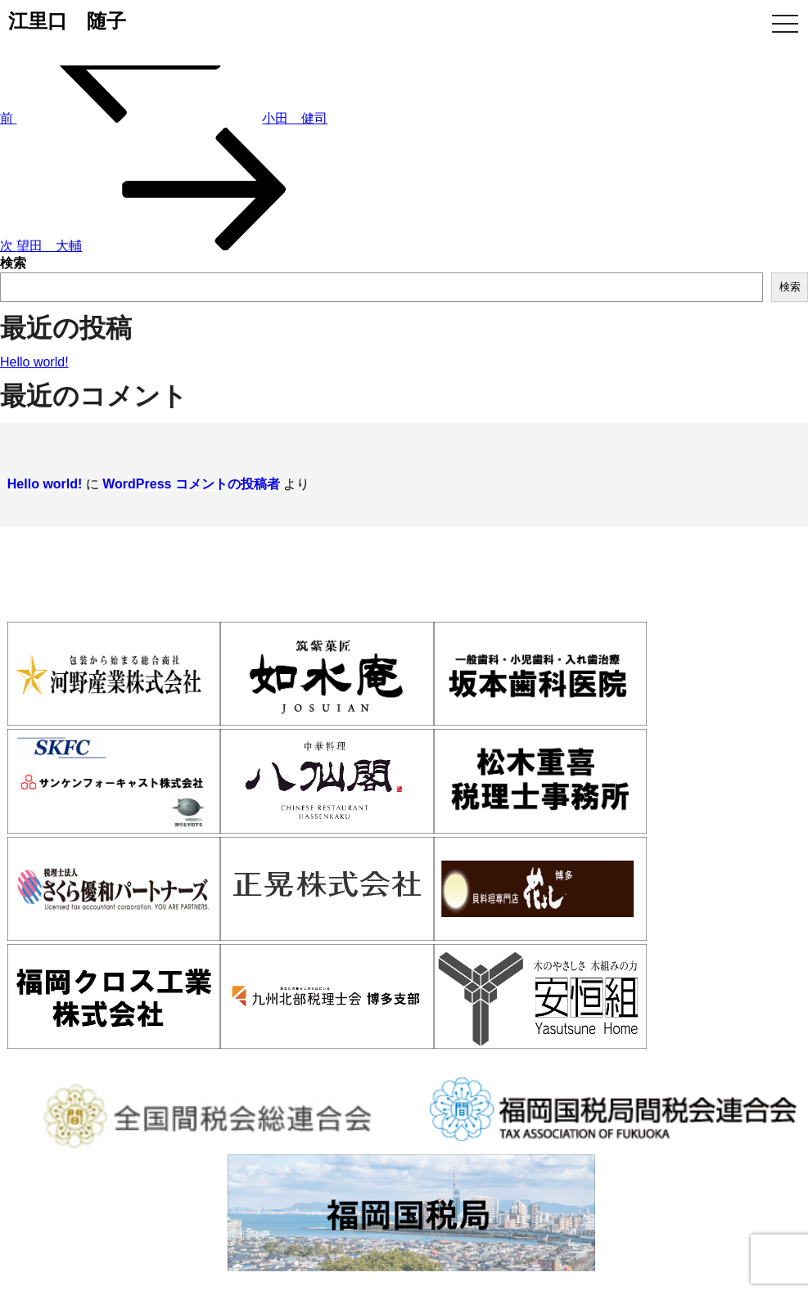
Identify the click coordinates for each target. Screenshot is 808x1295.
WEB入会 (641, 1038)
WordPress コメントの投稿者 (184, 475)
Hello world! (34, 362)
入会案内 (283, 1038)
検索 (13, 263)
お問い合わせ (773, 1038)
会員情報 (402, 1038)
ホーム (17, 1038)
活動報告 (521, 1038)
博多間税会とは (147, 1038)
